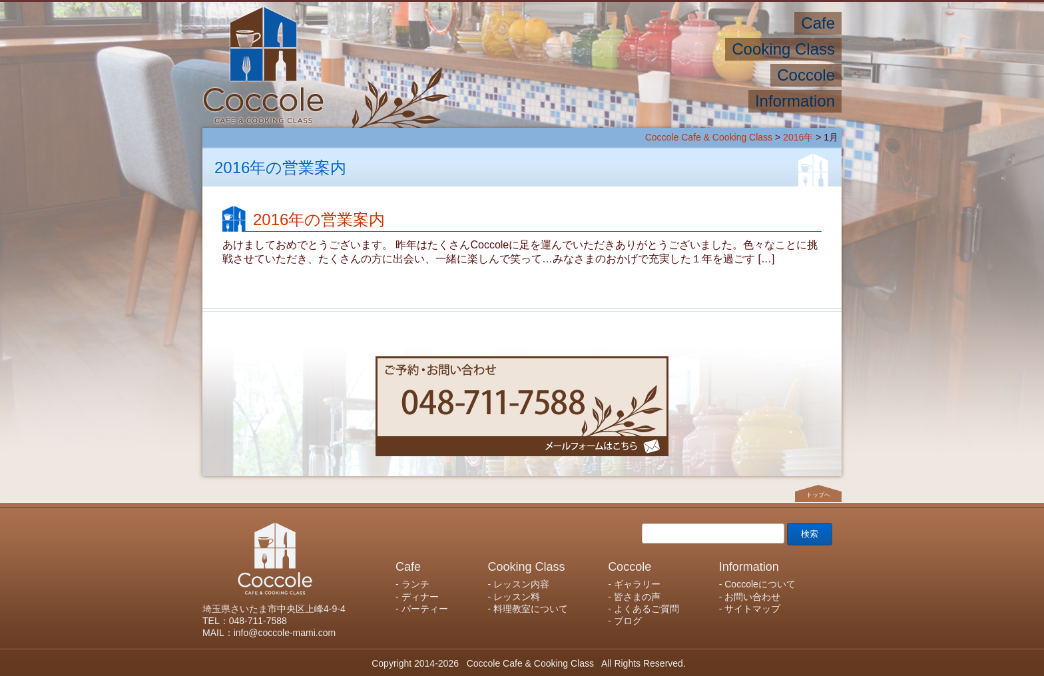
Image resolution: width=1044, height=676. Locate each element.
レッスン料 (516, 596)
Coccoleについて (760, 584)
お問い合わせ (752, 596)
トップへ (818, 495)
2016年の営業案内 (319, 219)
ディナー (420, 596)
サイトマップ (752, 608)
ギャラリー (637, 584)
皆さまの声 (637, 596)
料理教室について (530, 608)
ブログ (628, 620)
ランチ (415, 584)
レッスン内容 (521, 584)
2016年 (798, 137)
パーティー (424, 608)
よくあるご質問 (646, 608)
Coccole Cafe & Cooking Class (708, 137)
